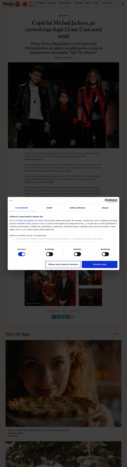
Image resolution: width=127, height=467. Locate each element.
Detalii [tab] (49, 208)
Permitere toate (99, 264)
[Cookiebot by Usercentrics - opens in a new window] (106, 200)
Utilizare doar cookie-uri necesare (63, 264)
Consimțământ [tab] (21, 208)
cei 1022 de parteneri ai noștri (29, 220)
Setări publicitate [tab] (77, 208)
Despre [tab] (105, 208)
